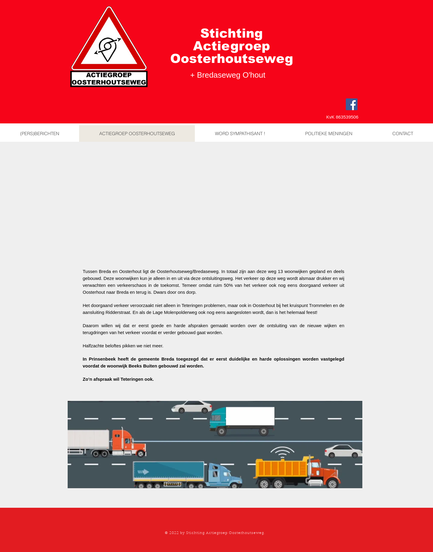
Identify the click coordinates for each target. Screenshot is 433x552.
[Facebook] (352, 104)
